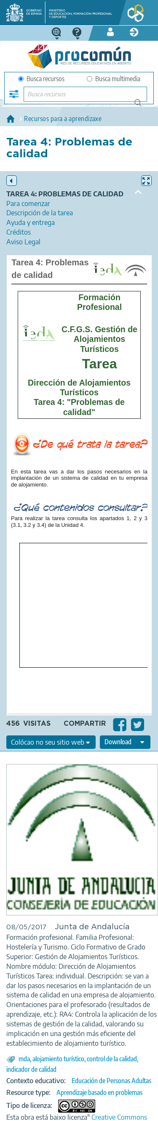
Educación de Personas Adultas (111, 1080)
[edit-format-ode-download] (125, 742)
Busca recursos (41, 78)
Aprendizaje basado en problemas (99, 1092)
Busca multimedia (113, 78)
